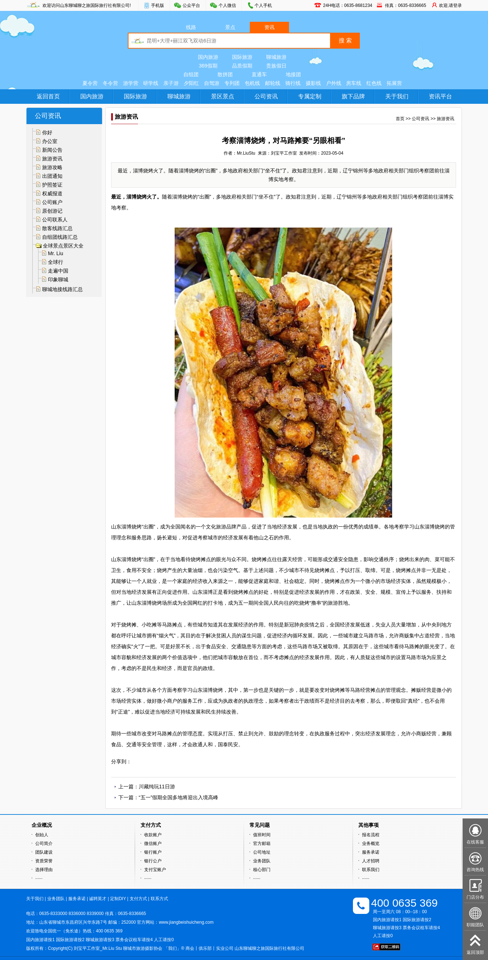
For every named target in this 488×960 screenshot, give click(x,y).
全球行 (55, 262)
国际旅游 (242, 57)
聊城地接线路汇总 (62, 289)
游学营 (130, 83)
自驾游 (211, 83)
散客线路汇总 (57, 228)
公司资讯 (266, 96)
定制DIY (118, 898)
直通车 (259, 74)
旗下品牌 (353, 96)
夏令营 (90, 83)
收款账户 (153, 834)
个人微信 (227, 5)
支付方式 (138, 898)
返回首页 (48, 96)
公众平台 (191, 5)
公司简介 (44, 843)
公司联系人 (55, 219)
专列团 (232, 83)
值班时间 (262, 834)
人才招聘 (370, 860)
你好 (47, 132)
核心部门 (262, 869)
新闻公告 (52, 150)
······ (38, 878)
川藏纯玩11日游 (157, 786)
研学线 (150, 83)
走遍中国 (58, 271)
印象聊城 (58, 279)
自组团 (191, 74)
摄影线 (313, 83)
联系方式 (159, 898)
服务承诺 (370, 852)
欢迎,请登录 (450, 5)
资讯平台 (440, 96)
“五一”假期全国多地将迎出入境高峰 (178, 797)
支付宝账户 (155, 869)
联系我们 (370, 869)
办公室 (49, 141)
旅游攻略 (52, 167)
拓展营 (394, 83)
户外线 (333, 83)
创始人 (41, 834)
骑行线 (293, 83)
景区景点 (222, 96)
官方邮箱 (262, 843)
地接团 (293, 74)
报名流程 (370, 834)
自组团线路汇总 (60, 237)
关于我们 (396, 96)
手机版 (157, 5)
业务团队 (262, 860)
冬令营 (110, 83)
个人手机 (263, 5)
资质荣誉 (44, 860)
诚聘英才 (97, 898)
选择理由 (44, 869)
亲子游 (171, 83)
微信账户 (153, 843)
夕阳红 (191, 83)
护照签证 (52, 185)
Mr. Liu (55, 253)
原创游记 (52, 211)
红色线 (374, 83)
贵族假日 (276, 66)
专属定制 (309, 96)
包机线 (252, 83)
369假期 (208, 66)
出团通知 (52, 176)
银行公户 (153, 860)
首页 (400, 118)
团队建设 (44, 852)
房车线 (353, 83)
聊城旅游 (276, 57)
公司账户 (52, 202)
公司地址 (262, 852)
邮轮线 (272, 83)
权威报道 (52, 193)
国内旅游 (208, 57)
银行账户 (153, 852)
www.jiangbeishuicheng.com (186, 922)
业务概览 (370, 843)
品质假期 (242, 66)
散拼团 (225, 74)
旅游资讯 (52, 159)
